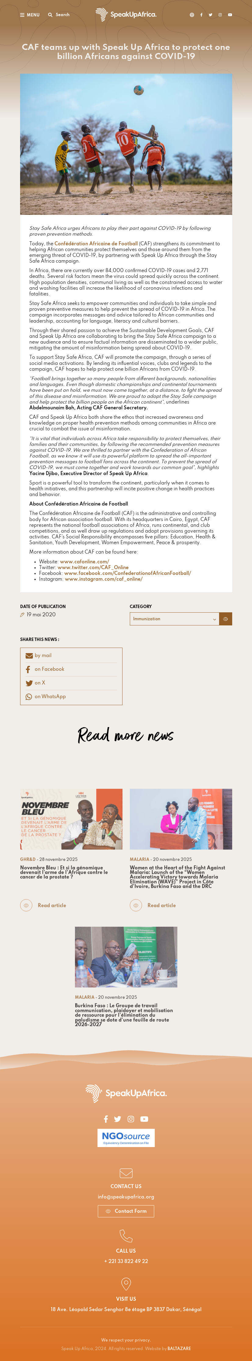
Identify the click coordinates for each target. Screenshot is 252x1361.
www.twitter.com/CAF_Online (93, 567)
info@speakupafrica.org (126, 1197)
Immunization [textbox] (146, 619)
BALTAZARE (179, 1349)
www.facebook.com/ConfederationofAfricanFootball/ (127, 573)
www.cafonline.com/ (84, 562)
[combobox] (174, 618)
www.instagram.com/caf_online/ (104, 579)
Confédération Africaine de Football (96, 244)
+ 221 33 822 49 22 (126, 1261)
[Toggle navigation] (30, 15)
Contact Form (126, 1211)
